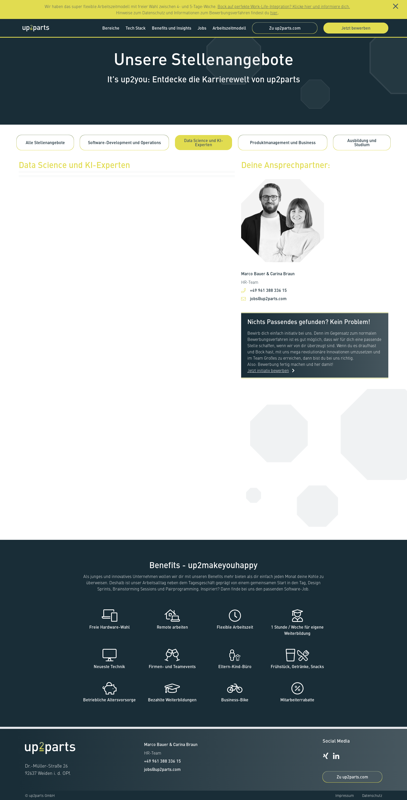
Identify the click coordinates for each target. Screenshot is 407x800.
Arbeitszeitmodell (229, 28)
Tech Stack (136, 28)
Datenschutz (372, 795)
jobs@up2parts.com (268, 304)
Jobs (202, 28)
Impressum (344, 795)
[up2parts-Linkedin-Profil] (336, 756)
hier (273, 12)
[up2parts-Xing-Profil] (326, 756)
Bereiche (110, 28)
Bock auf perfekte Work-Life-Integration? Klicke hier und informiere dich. (284, 6)
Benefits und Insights (171, 28)
